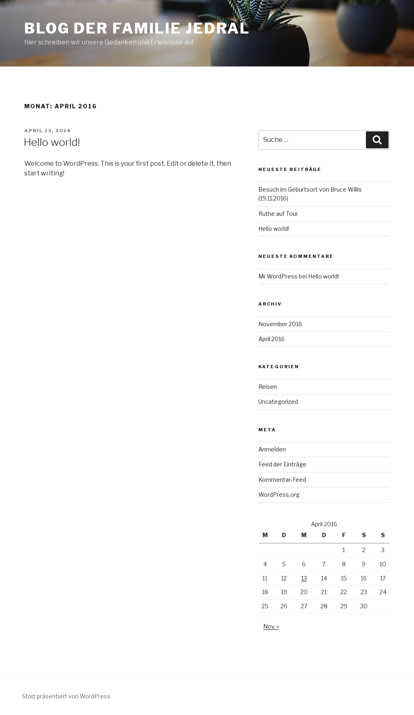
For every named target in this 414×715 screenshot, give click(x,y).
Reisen (267, 386)
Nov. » (271, 626)
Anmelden (272, 449)
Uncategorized (278, 401)
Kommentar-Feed (282, 479)
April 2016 (271, 338)
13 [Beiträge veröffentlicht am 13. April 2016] (304, 578)
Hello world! (51, 142)
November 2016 (280, 324)
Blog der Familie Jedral (137, 28)
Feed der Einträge (282, 464)
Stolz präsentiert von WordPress (66, 696)
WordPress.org (279, 494)
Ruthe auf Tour (278, 213)
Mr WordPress (278, 276)
